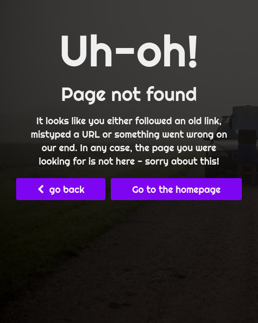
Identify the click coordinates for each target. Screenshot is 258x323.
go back (60, 189)
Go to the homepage (176, 189)
